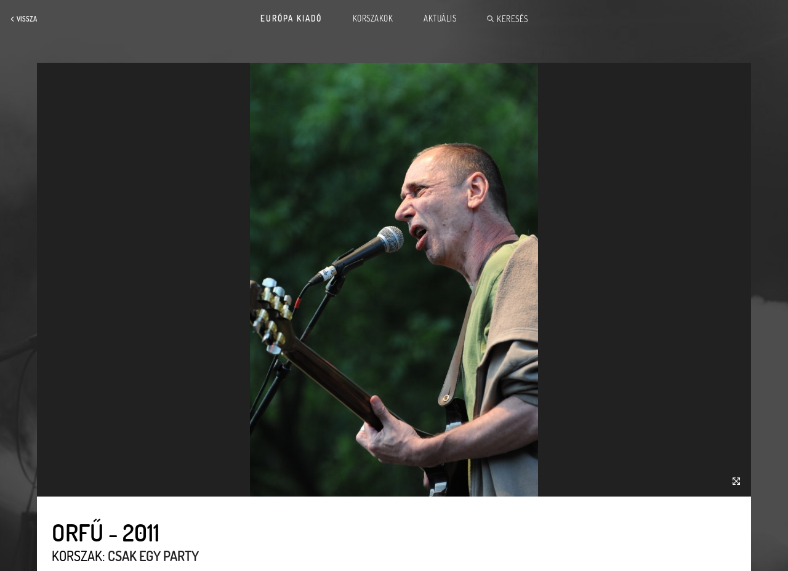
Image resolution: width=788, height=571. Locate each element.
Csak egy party (153, 555)
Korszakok (373, 18)
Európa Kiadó (291, 18)
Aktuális (440, 18)
